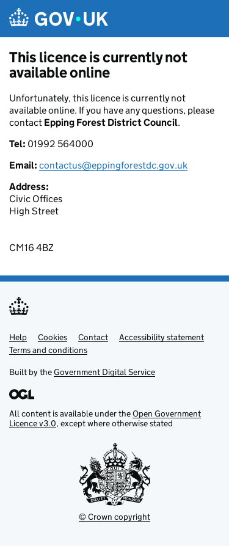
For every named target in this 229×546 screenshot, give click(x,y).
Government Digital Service (104, 371)
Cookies (52, 337)
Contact (93, 337)
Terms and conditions (48, 349)
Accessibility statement (161, 337)
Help (18, 337)
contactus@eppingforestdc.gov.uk (113, 165)
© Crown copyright (114, 516)
